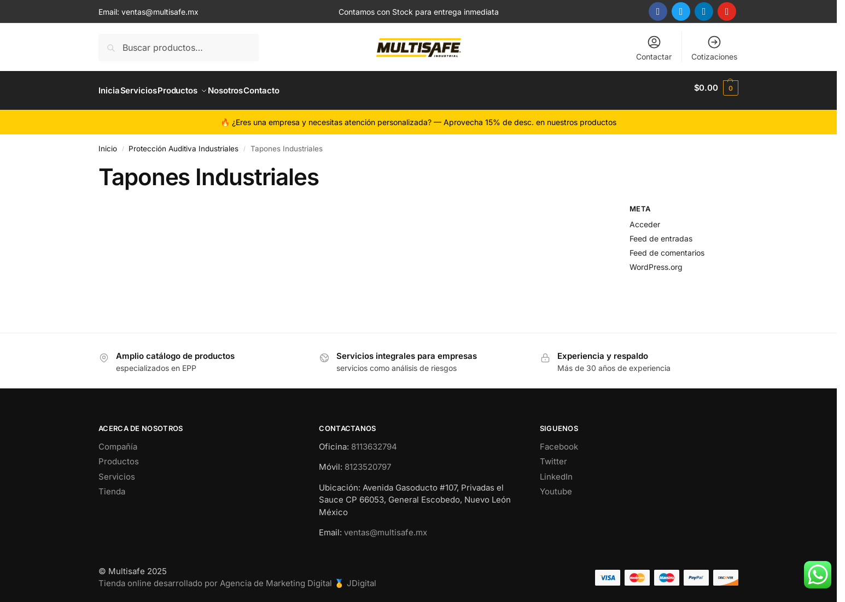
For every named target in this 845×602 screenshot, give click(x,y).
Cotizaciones (714, 47)
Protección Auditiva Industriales (183, 143)
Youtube (556, 486)
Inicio (107, 143)
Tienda (111, 486)
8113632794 (374, 441)
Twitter (553, 456)
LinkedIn (556, 471)
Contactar (654, 47)
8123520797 (368, 461)
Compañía (117, 441)
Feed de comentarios (667, 246)
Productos (118, 456)
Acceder (645, 218)
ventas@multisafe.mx (160, 11)
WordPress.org (656, 260)
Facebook (559, 441)
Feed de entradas (661, 232)
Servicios (116, 471)
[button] (716, 88)
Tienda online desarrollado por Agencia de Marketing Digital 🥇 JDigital (237, 578)
